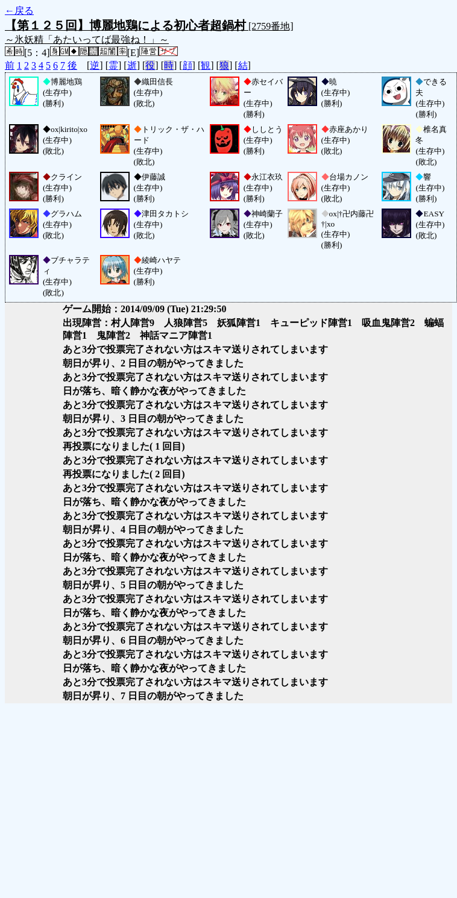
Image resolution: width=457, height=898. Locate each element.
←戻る (19, 10)
